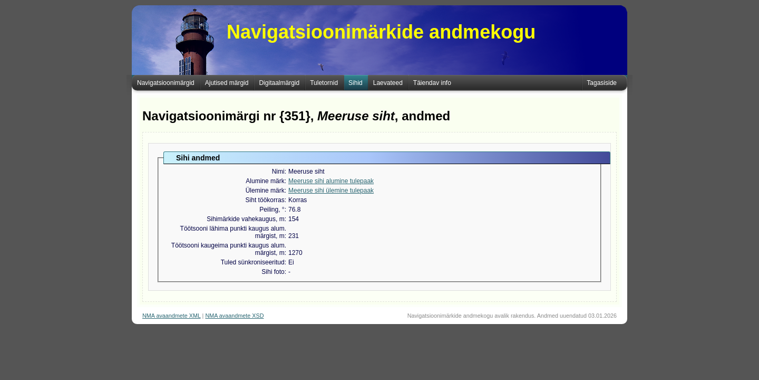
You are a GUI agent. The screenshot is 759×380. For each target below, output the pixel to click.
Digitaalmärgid (279, 83)
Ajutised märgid (227, 83)
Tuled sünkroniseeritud (253, 262)
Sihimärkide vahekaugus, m (245, 219)
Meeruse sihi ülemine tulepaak (331, 190)
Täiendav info (432, 83)
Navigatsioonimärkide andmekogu (381, 32)
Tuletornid (324, 83)
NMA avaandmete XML (171, 315)
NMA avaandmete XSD (234, 315)
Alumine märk (265, 181)
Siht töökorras (265, 200)
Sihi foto (272, 272)
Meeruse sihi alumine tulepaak (331, 181)
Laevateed (388, 83)
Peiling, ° (272, 209)
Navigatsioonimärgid (165, 83)
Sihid (355, 83)
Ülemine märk (265, 190)
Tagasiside (602, 83)
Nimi (278, 171)
